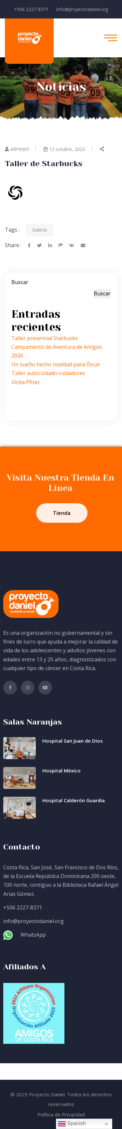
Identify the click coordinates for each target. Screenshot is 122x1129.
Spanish (72, 1124)
